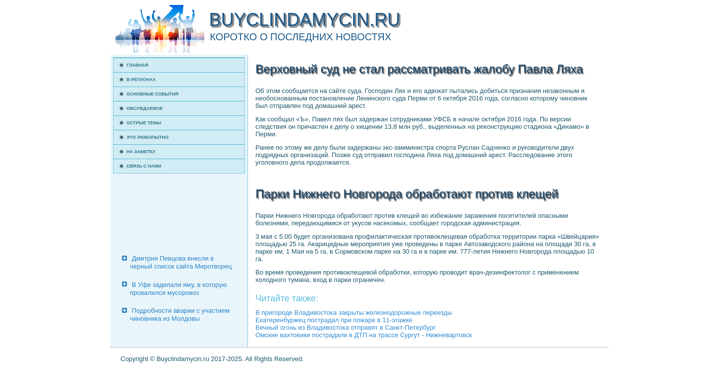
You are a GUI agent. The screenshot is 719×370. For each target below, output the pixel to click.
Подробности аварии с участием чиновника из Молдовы (180, 314)
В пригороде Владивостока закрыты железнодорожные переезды (353, 312)
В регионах (141, 79)
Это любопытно (147, 137)
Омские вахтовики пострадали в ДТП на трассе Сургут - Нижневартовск (363, 335)
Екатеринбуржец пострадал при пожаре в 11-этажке (333, 320)
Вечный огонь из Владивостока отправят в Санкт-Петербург (345, 327)
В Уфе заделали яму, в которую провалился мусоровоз (178, 288)
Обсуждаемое (144, 108)
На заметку (140, 151)
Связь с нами (143, 166)
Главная (137, 65)
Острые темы (143, 122)
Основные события (152, 94)
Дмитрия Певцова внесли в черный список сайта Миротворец (181, 262)
